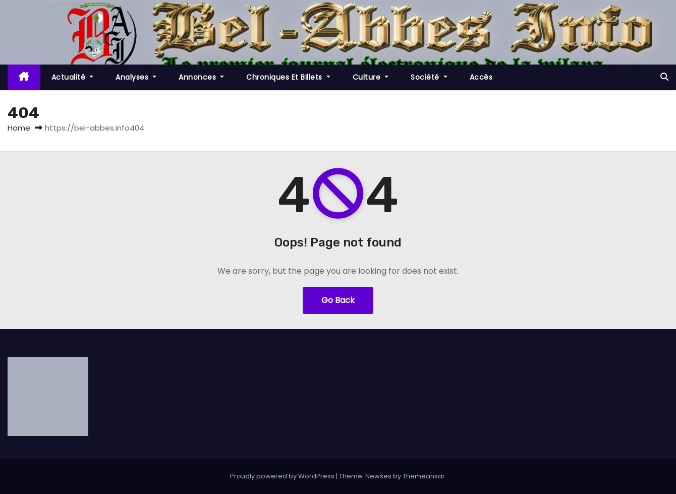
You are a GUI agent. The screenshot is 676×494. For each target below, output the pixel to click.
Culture (371, 77)
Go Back (338, 300)
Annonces (201, 77)
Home (19, 127)
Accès (481, 77)
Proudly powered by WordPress (283, 476)
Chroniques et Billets (288, 77)
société (429, 77)
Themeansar (424, 476)
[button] (664, 77)
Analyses (136, 77)
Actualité (72, 77)
